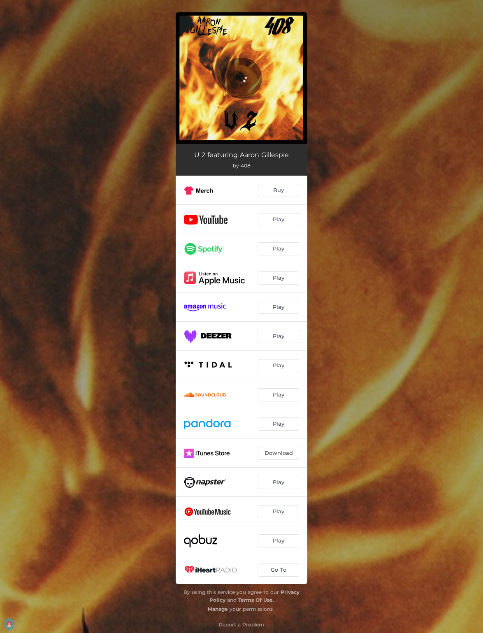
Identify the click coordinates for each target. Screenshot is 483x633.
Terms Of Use (255, 600)
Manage (218, 609)
